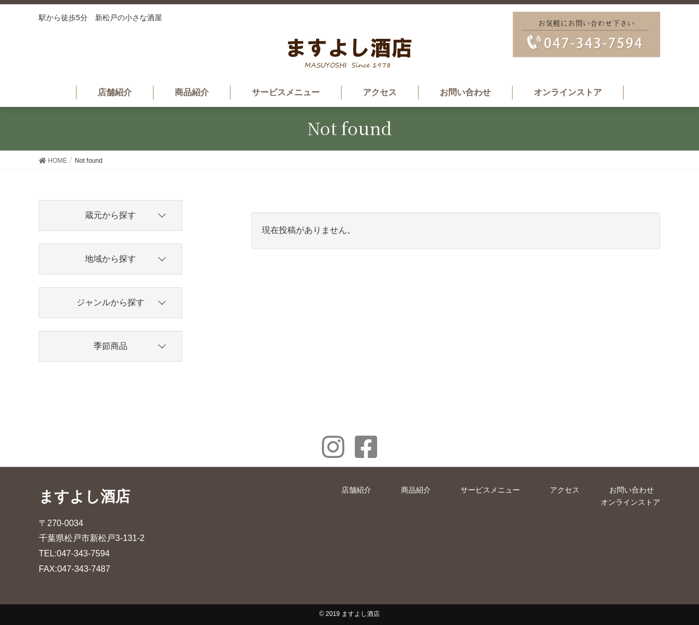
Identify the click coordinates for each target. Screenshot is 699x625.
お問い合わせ (631, 490)
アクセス (564, 490)
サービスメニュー (490, 490)
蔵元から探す (110, 215)
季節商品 (110, 346)
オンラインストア (630, 502)
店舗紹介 (356, 490)
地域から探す (110, 258)
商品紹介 (416, 490)
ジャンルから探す (110, 302)
